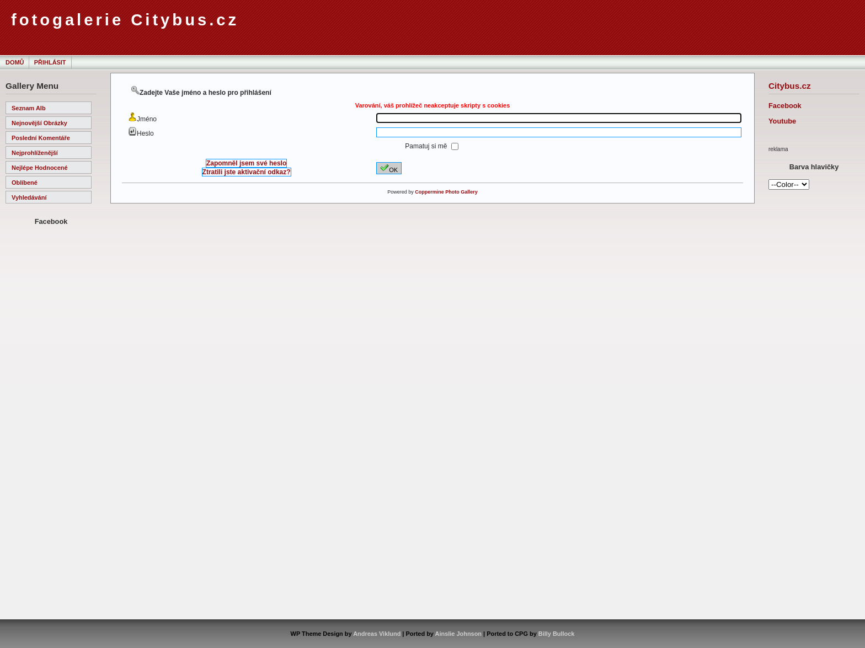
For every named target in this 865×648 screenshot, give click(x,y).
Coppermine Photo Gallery (446, 192)
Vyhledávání (29, 197)
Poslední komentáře (41, 138)
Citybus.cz (789, 85)
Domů (15, 62)
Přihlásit (50, 62)
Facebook (785, 105)
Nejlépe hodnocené (40, 167)
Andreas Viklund (377, 633)
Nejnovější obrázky (39, 123)
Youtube (782, 121)
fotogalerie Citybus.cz (125, 20)
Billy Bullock (556, 633)
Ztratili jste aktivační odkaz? (246, 172)
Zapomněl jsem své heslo (246, 163)
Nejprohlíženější (35, 152)
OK (389, 168)
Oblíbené (25, 182)
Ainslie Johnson (458, 633)
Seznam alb (29, 108)
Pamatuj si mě (426, 146)
